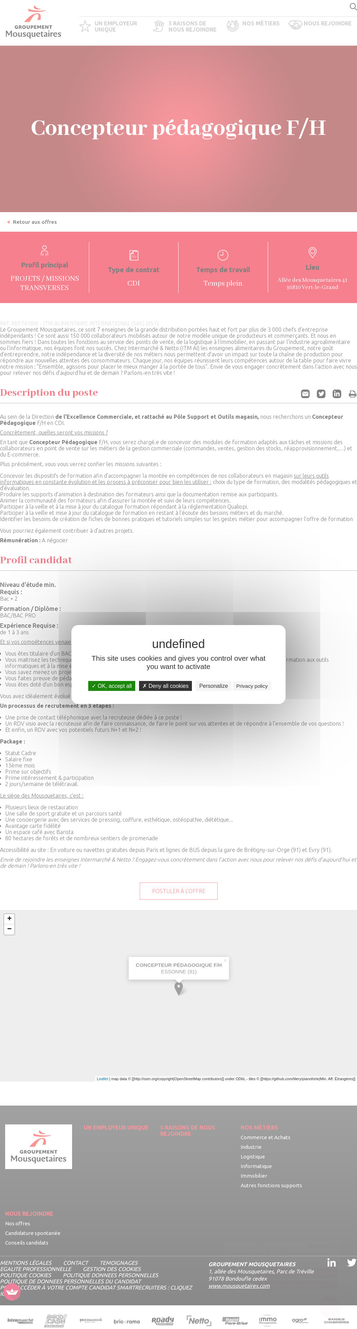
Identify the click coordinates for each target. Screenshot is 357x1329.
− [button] (9, 929)
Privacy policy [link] (252, 686)
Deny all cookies (165, 686)
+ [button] (9, 919)
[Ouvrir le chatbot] (329, 1308)
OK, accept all (112, 686)
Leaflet (102, 1079)
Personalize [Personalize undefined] (213, 686)
